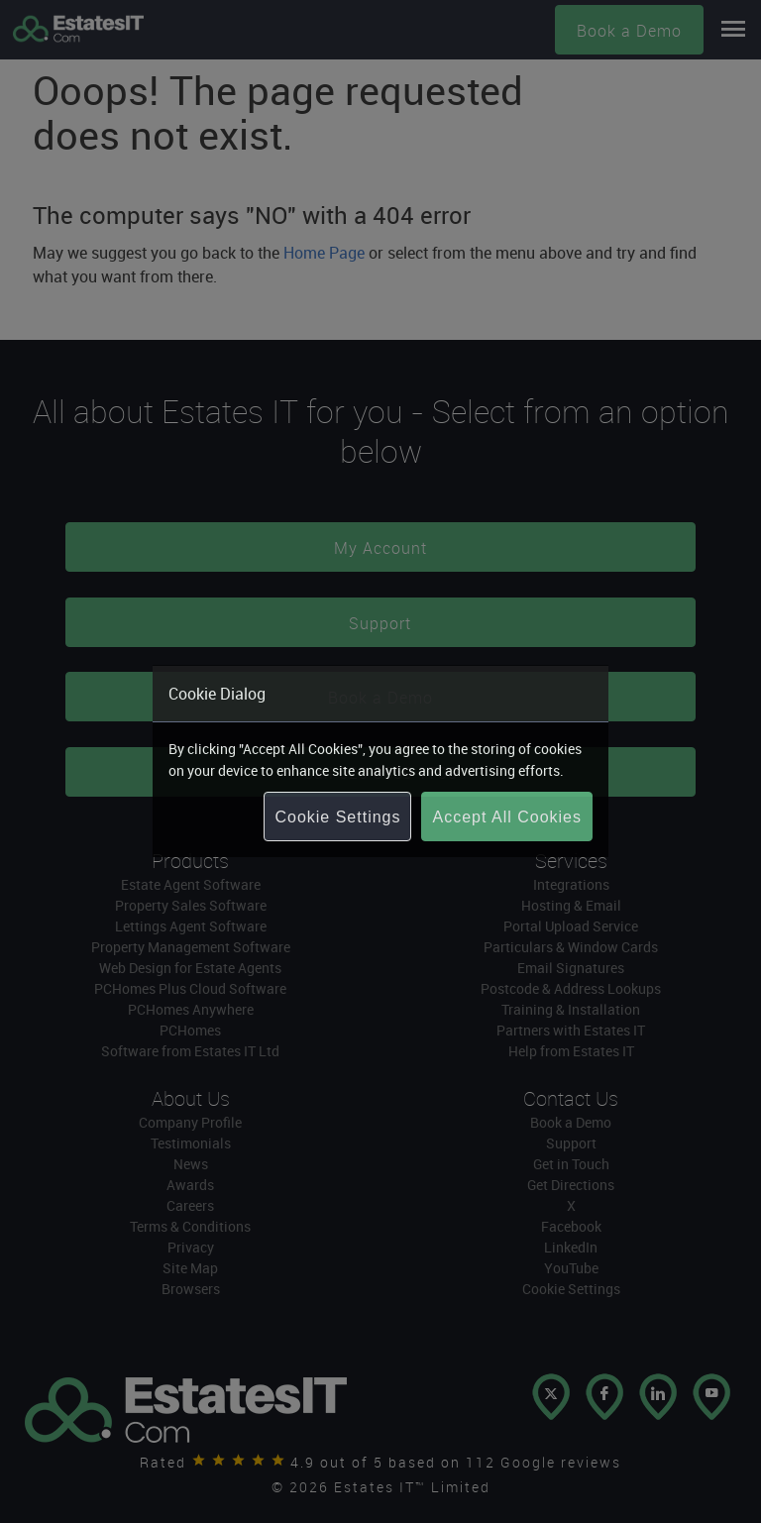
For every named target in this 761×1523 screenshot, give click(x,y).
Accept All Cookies (507, 817)
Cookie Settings (337, 817)
